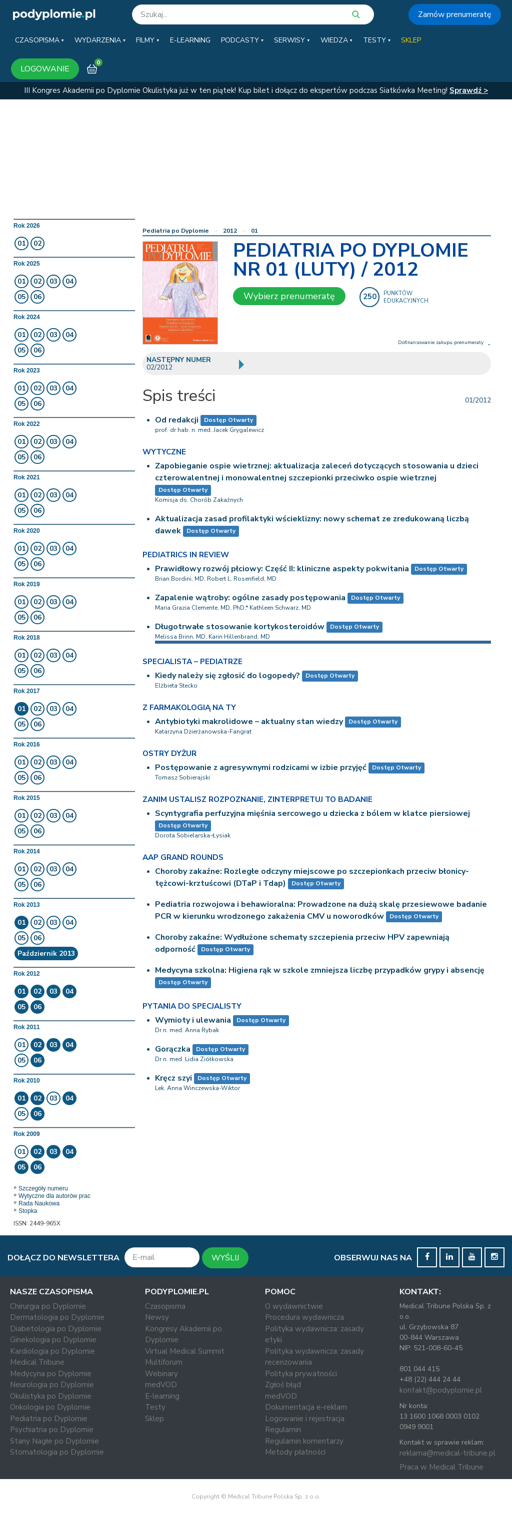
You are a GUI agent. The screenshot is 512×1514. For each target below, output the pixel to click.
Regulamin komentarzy (304, 1441)
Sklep (154, 1419)
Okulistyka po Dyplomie (51, 1396)
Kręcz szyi (173, 1078)
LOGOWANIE (45, 69)
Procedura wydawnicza (304, 1317)
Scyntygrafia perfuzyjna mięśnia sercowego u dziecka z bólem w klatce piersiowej (312, 813)
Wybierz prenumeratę (289, 296)
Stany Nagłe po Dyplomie (54, 1441)
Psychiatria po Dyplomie (52, 1430)
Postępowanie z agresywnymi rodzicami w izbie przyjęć (260, 767)
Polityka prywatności (301, 1374)
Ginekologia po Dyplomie (53, 1340)
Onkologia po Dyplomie (50, 1407)
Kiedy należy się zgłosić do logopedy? (227, 675)
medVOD (161, 1385)
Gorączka (172, 1049)
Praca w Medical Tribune (442, 1467)
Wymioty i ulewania (193, 1020)
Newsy (157, 1317)
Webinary (161, 1374)
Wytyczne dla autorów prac (54, 1195)
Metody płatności (295, 1452)
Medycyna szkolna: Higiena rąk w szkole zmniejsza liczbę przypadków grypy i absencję (319, 970)
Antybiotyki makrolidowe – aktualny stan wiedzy (249, 721)
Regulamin (283, 1430)
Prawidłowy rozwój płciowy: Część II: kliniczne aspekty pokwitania (282, 568)
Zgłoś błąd (283, 1385)
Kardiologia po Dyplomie (52, 1351)
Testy (155, 1407)
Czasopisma (165, 1306)
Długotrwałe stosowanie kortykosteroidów (239, 626)
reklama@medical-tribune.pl (448, 1453)
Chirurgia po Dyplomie (48, 1306)
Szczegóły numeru (43, 1188)
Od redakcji (176, 419)
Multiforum (163, 1362)
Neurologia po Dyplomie (52, 1385)
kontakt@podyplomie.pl (441, 1390)
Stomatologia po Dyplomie (57, 1452)
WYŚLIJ (225, 1257)
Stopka (27, 1210)
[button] (39, 40)
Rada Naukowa (39, 1203)
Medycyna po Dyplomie (51, 1374)
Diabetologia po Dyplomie (56, 1329)
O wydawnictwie (294, 1306)
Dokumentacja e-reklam (306, 1407)
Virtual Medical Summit (184, 1351)
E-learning (162, 1396)
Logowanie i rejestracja (304, 1419)
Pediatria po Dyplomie (175, 231)
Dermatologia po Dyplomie (57, 1317)
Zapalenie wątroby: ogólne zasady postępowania (250, 597)
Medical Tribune (37, 1362)
